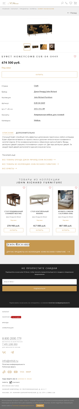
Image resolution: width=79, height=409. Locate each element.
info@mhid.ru (10, 360)
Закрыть (40, 405)
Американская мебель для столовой (49, 114)
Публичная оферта (9, 367)
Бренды (5, 322)
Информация (7, 328)
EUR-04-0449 (39, 103)
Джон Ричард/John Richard (45, 91)
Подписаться (39, 288)
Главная (5, 8)
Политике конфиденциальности (23, 405)
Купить (13, 230)
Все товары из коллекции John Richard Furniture (30, 164)
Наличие (11, 317)
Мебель (37, 120)
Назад (73, 13)
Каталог (14, 8)
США (36, 86)
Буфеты (33, 8)
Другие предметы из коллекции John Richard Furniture (38, 252)
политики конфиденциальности (59, 303)
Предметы (24, 8)
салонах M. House (24, 379)
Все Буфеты (9, 169)
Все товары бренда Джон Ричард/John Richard (28, 160)
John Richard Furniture (43, 97)
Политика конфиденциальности (13, 364)
